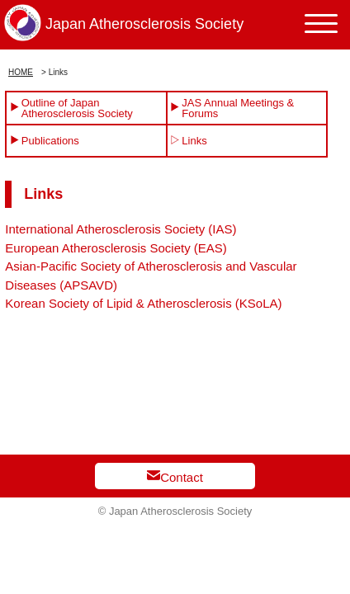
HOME (20, 72)
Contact (175, 476)
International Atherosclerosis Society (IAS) (120, 229)
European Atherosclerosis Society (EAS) (115, 248)
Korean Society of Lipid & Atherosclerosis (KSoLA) (143, 303)
